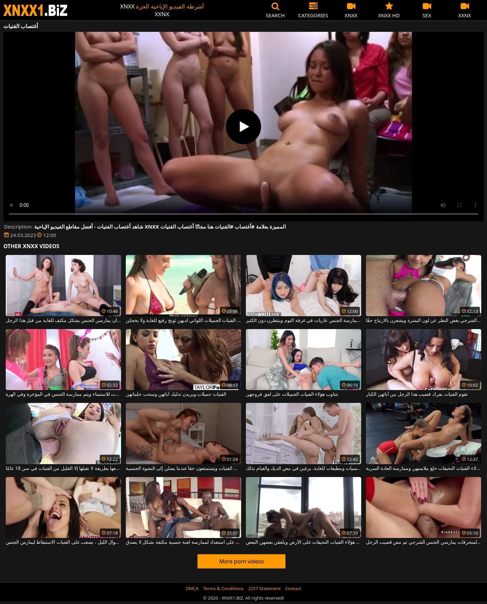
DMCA (192, 588)
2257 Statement (264, 588)
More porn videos (241, 561)
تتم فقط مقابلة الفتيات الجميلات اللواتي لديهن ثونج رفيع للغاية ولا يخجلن (183, 320)
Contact (293, 588)
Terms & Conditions (223, 588)
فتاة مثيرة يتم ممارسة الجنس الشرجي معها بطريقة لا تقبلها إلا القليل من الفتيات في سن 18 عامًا (63, 468)
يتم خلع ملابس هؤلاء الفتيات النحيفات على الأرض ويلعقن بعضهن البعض (303, 542)
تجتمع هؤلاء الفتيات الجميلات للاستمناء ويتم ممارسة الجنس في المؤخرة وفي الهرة (63, 394)
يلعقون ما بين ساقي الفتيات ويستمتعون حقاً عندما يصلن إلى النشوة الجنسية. (183, 468)
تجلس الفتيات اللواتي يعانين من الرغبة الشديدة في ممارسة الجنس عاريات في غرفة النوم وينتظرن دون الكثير (303, 320)
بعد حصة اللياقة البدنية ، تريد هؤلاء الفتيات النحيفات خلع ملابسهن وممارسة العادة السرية (423, 468)
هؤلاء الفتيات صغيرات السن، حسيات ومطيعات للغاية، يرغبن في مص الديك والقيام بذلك (303, 468)
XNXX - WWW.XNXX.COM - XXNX (35, 10)
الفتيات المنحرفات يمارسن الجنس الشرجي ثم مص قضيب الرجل (423, 542)
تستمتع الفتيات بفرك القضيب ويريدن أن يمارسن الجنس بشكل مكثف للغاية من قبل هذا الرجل (63, 320)
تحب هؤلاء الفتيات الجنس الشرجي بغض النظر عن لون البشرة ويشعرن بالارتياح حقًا (423, 320)
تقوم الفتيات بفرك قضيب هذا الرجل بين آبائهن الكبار (417, 394)
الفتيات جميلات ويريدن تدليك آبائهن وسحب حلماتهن (176, 394)
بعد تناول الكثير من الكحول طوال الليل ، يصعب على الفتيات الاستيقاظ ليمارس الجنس (63, 542)
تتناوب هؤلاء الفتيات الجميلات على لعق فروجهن (292, 394)
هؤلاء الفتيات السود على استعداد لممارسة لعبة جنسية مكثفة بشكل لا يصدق (183, 542)
